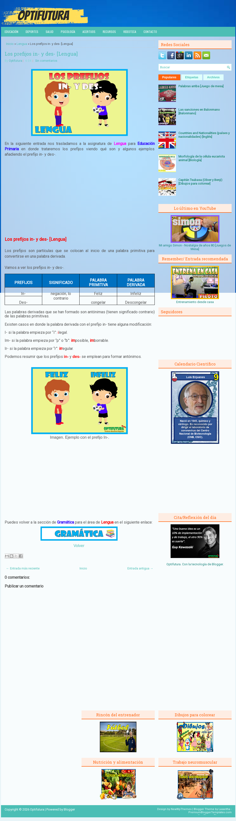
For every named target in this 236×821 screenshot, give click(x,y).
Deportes (32, 32)
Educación (11, 32)
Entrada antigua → (140, 568)
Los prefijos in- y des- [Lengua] (41, 53)
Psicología (68, 32)
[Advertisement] (80, 197)
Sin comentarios (46, 60)
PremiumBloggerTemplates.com (210, 812)
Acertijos (88, 32)
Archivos (213, 77)
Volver (78, 546)
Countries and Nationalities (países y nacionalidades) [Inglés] (204, 135)
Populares (169, 77)
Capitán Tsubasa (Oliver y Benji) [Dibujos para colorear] (200, 181)
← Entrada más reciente (23, 568)
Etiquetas (191, 77)
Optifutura (15, 60)
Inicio (10, 44)
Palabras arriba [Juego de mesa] (201, 86)
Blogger (217, 564)
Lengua (22, 44)
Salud (49, 32)
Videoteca (129, 32)
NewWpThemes (181, 809)
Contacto (150, 32)
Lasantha (224, 809)
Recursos (109, 32)
